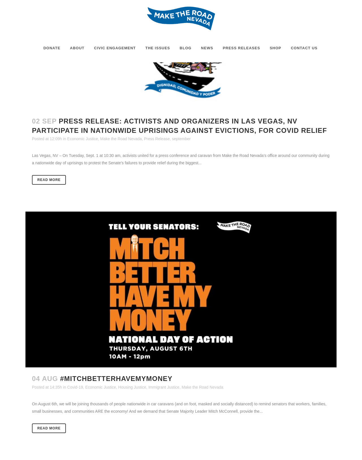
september (181, 139)
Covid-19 (75, 387)
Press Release (157, 139)
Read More (49, 180)
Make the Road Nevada (121, 139)
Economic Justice (82, 139)
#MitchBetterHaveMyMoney (116, 378)
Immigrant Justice (164, 387)
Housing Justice (132, 387)
